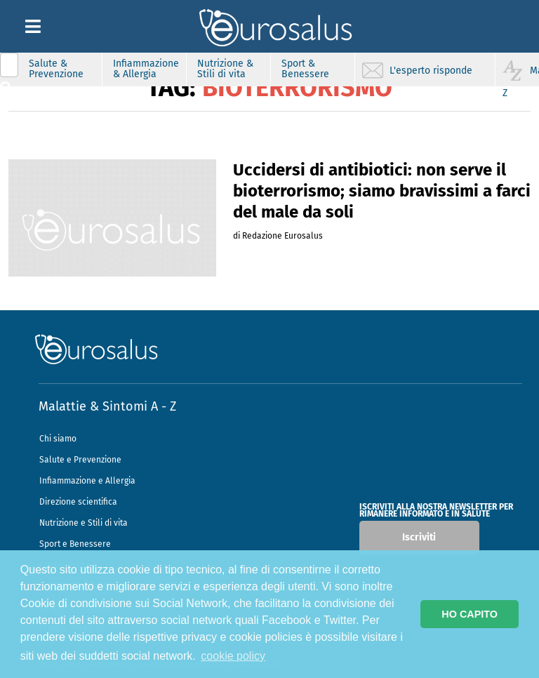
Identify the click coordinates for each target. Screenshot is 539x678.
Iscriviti (419, 537)
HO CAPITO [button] (469, 614)
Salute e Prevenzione (80, 460)
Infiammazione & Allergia (146, 69)
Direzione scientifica (78, 502)
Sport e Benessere (75, 544)
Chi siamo (57, 439)
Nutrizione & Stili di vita (225, 69)
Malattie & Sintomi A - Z (107, 406)
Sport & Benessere (305, 69)
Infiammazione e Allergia (87, 481)
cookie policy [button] (233, 656)
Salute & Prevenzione (56, 69)
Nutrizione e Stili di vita (83, 523)
